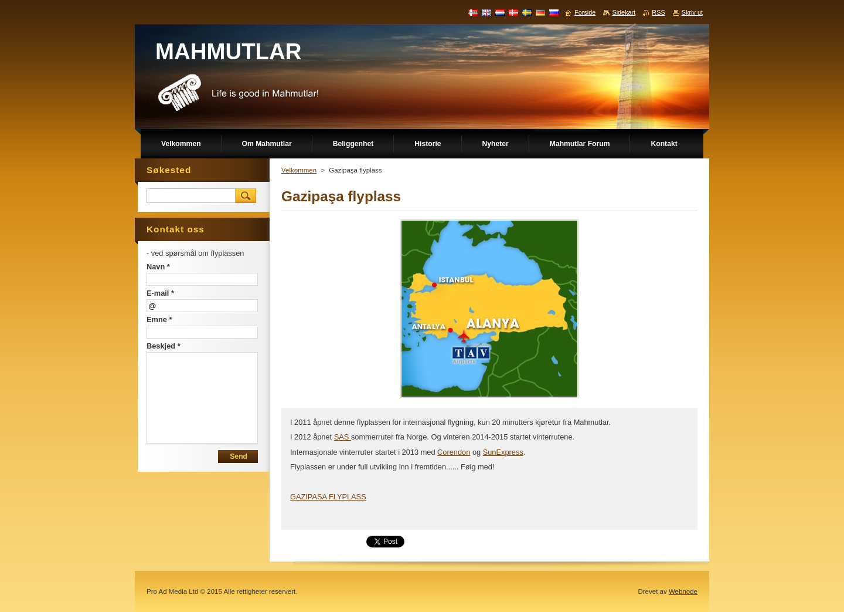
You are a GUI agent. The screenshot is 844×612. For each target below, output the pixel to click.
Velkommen (298, 170)
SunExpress (503, 452)
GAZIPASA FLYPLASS (328, 496)
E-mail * (160, 293)
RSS (658, 12)
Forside (584, 12)
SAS (342, 436)
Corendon (453, 452)
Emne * (159, 319)
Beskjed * (164, 345)
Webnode (683, 591)
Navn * (158, 266)
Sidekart (623, 12)
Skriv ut (692, 12)
